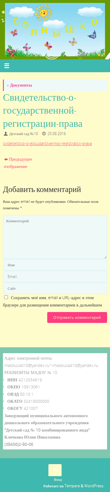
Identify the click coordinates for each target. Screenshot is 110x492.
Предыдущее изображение (18, 162)
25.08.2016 (57, 133)
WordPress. (94, 485)
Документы (19, 85)
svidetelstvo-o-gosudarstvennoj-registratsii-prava (47, 143)
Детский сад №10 (23, 133)
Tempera (72, 485)
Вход (58, 479)
